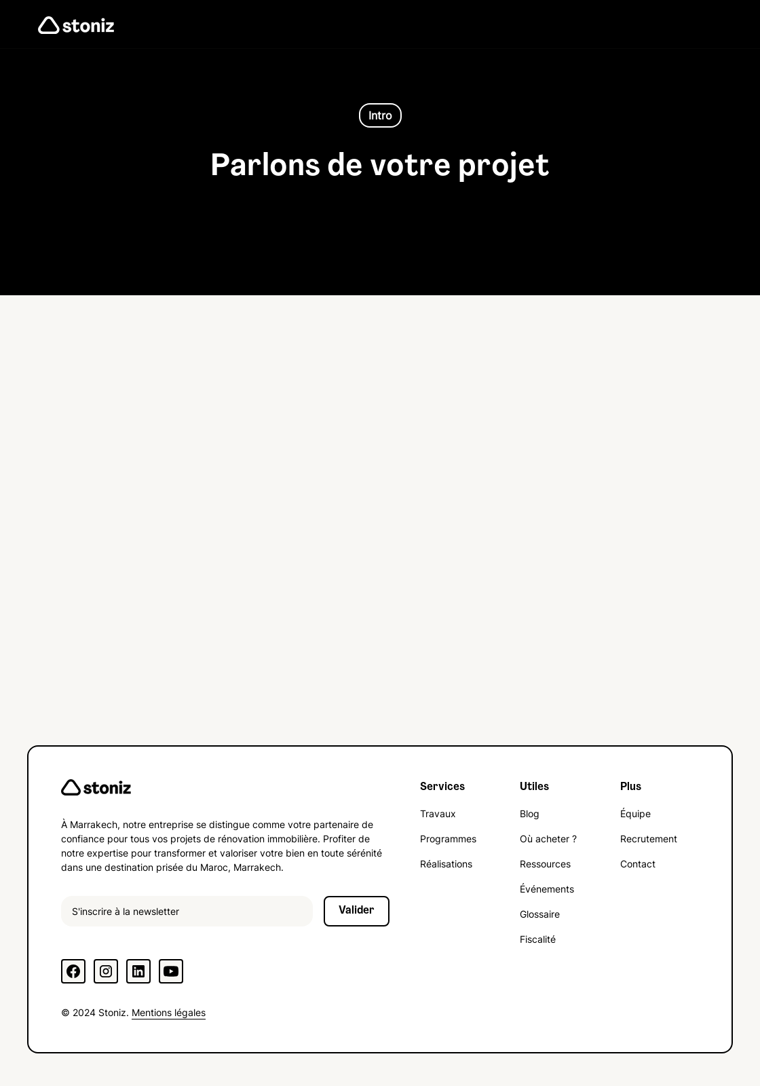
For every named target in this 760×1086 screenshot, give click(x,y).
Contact (638, 863)
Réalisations (446, 863)
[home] (76, 24)
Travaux (438, 813)
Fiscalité (538, 939)
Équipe (635, 813)
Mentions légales (169, 1012)
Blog (529, 813)
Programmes (448, 838)
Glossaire (540, 914)
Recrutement (648, 838)
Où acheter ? (548, 838)
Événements (547, 889)
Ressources (545, 863)
